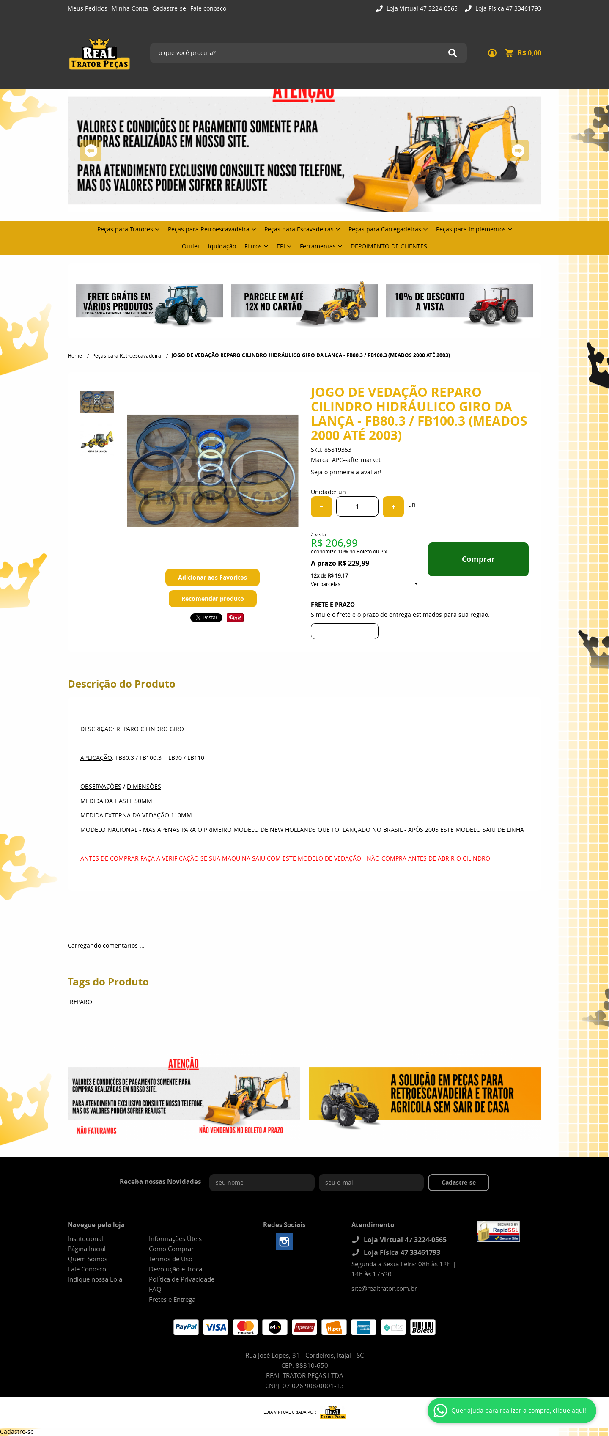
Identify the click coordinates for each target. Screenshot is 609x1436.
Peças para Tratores (125, 229)
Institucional (85, 1238)
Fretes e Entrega (172, 1299)
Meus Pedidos (87, 8)
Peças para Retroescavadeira (209, 229)
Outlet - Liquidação (209, 246)
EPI (281, 246)
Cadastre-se (169, 8)
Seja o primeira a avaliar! (346, 472)
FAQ (155, 1289)
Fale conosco (208, 8)
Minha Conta (130, 8)
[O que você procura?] (452, 53)
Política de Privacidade (181, 1279)
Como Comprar (171, 1248)
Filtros (253, 246)
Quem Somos (87, 1258)
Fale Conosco (87, 1269)
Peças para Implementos (471, 229)
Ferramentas (318, 246)
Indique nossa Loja (95, 1279)
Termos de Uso (170, 1258)
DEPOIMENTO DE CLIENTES (389, 246)
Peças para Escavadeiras (299, 229)
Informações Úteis (175, 1238)
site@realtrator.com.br (384, 1288)
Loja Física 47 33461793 (507, 8)
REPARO (81, 1002)
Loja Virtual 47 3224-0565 (421, 8)
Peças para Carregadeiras (384, 229)
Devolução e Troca (175, 1269)
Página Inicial (87, 1248)
